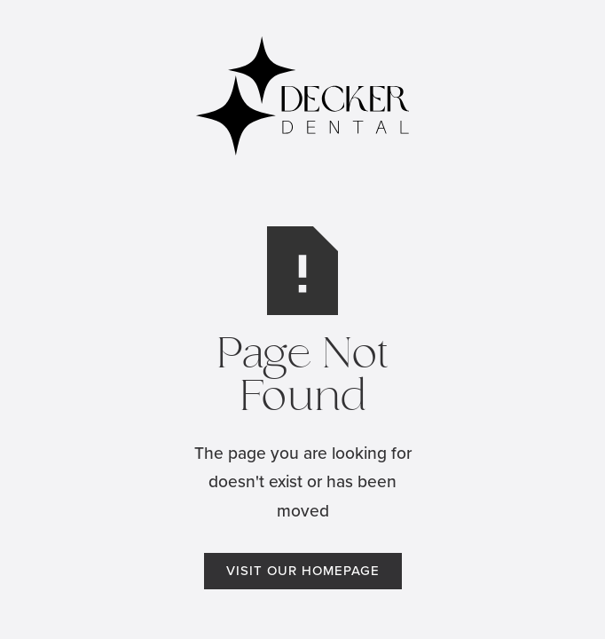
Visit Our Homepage (303, 570)
